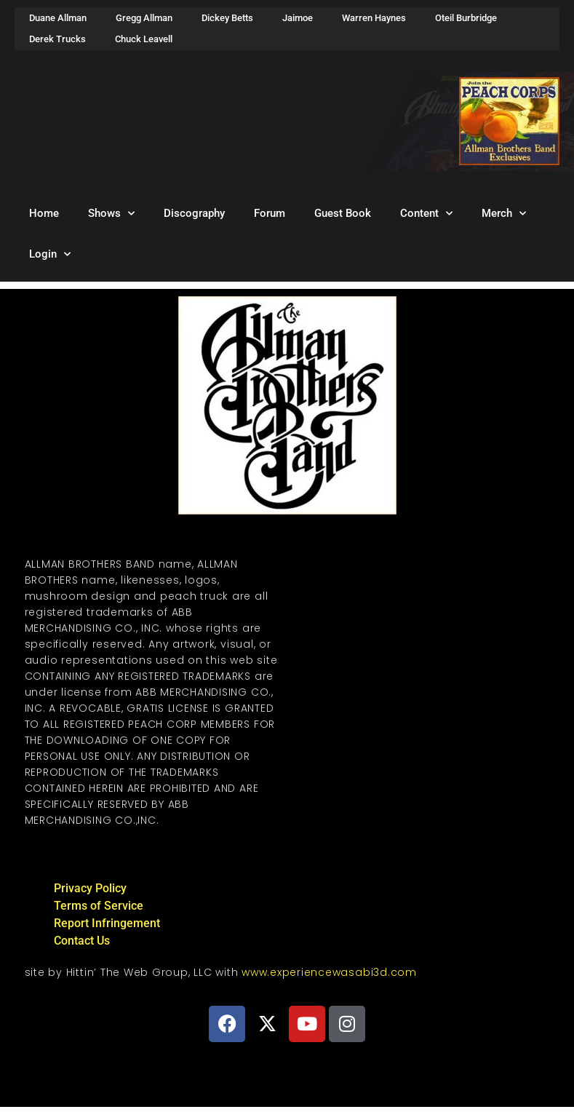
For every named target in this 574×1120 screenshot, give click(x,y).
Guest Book (342, 213)
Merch (504, 213)
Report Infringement (107, 923)
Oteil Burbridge (466, 17)
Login (50, 254)
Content (426, 213)
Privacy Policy (90, 888)
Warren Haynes (374, 17)
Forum (269, 213)
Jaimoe (297, 17)
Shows (111, 213)
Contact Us (82, 941)
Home (44, 213)
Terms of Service (98, 906)
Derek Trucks (57, 38)
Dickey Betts (227, 17)
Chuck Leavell (143, 38)
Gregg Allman (144, 17)
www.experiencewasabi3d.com (329, 972)
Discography (194, 213)
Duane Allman (58, 17)
